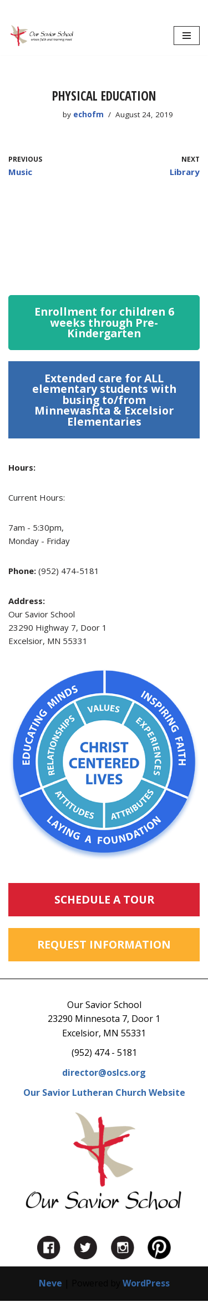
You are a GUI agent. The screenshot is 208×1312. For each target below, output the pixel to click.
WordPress (146, 1283)
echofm (88, 114)
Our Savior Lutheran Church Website (104, 1092)
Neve (50, 1283)
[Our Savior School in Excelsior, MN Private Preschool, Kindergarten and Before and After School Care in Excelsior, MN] (41, 35)
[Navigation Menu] (187, 35)
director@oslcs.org (104, 1072)
